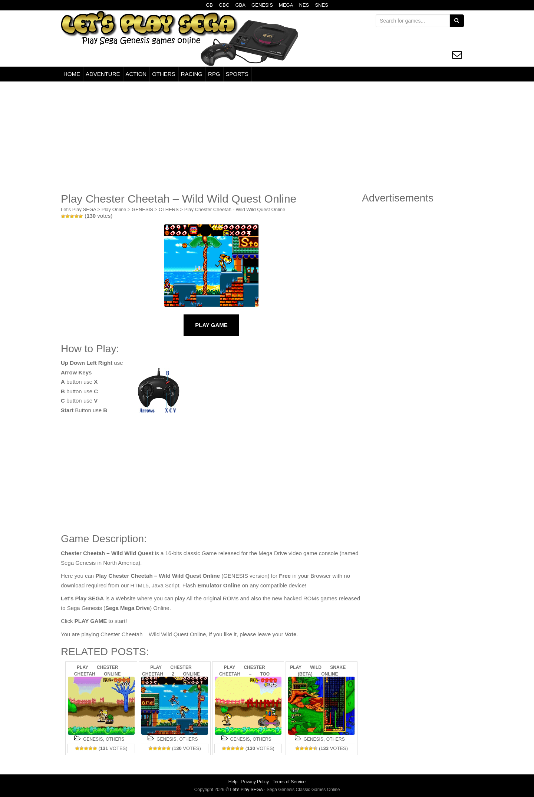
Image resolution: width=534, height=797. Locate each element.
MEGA (286, 5)
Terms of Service (289, 781)
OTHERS (163, 74)
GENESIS (262, 5)
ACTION (136, 74)
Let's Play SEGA (78, 209)
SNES (321, 5)
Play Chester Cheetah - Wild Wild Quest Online (234, 209)
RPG (214, 74)
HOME (71, 74)
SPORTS (237, 74)
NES (304, 5)
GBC (224, 5)
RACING (191, 74)
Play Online (114, 209)
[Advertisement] (267, 137)
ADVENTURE (103, 74)
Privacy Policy (255, 781)
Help (233, 781)
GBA (240, 5)
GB (209, 5)
